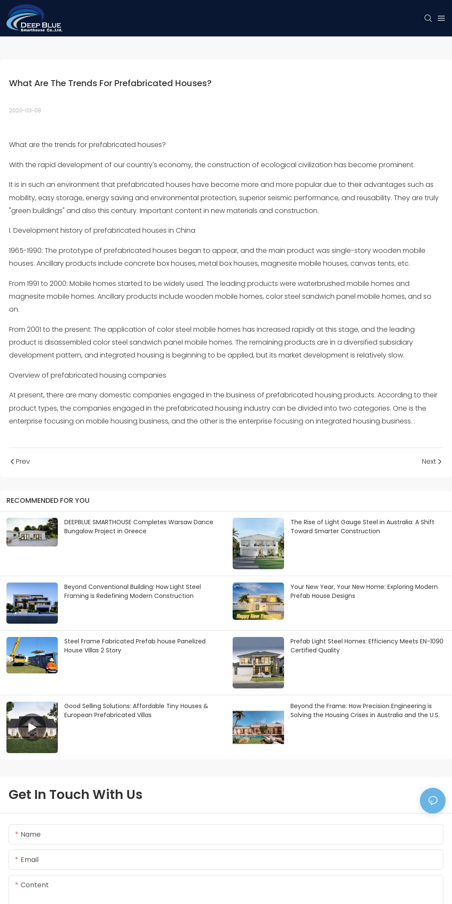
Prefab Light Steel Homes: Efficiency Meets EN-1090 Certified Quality (366, 646)
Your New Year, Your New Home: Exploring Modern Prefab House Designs (364, 591)
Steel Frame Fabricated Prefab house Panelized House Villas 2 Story (135, 646)
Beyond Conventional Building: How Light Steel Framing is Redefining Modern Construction (132, 591)
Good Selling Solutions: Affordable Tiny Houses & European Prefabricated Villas (136, 710)
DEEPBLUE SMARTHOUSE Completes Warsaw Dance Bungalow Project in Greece (138, 526)
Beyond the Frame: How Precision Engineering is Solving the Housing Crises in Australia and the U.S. (365, 710)
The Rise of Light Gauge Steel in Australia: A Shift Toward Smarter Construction (362, 526)
